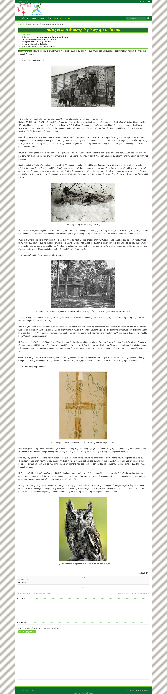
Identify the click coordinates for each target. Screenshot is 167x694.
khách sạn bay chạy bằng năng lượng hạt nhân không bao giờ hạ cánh (45, 37)
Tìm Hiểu (33, 18)
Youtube (140, 1)
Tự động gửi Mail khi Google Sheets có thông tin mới (39, 39)
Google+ (146, 1)
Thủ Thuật (24, 18)
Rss (149, 1)
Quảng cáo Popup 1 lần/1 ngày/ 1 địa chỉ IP (36, 42)
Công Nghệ (77, 693)
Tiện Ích (49, 18)
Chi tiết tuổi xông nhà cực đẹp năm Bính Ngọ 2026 (39, 46)
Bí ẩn (26, 580)
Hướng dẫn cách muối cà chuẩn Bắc (34, 44)
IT (18, 18)
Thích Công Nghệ (22, 690)
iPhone (91, 693)
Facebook (143, 1)
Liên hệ (20, 1)
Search (148, 18)
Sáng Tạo (42, 18)
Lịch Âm (26, 1)
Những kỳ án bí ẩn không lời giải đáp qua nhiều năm (83, 30)
